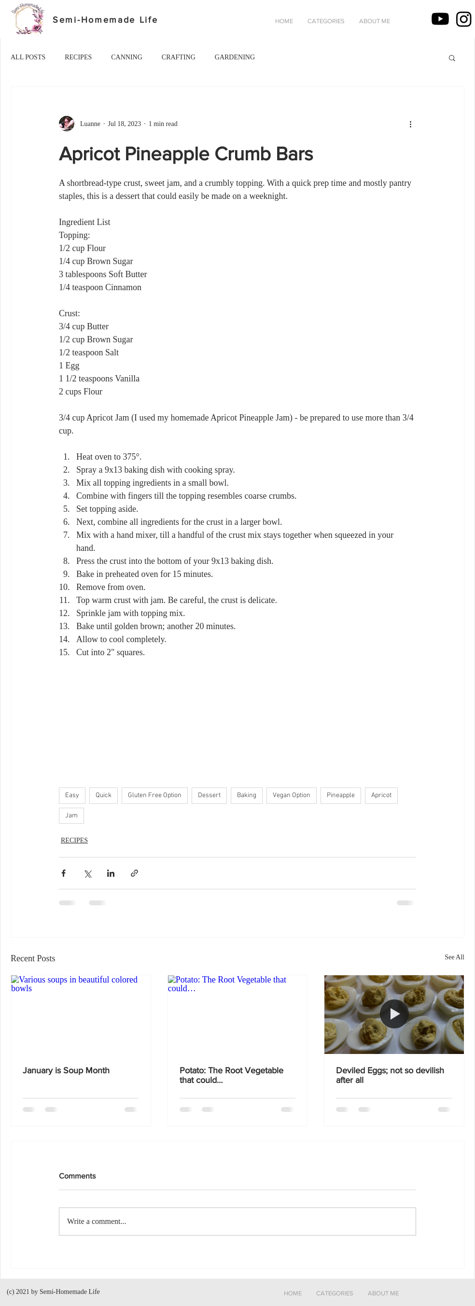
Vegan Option (291, 795)
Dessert (209, 795)
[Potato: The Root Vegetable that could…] (237, 1014)
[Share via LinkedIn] (110, 873)
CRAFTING (179, 57)
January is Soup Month (66, 1070)
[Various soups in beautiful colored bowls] (81, 1014)
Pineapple (341, 795)
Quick (104, 795)
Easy (72, 795)
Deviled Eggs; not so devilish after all (390, 1075)
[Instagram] (464, 19)
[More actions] (410, 123)
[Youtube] (440, 19)
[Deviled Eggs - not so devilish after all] (394, 1014)
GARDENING (235, 57)
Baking (246, 795)
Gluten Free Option (155, 795)
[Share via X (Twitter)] (87, 873)
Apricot (381, 795)
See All (454, 957)
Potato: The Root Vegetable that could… (231, 1075)
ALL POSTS (28, 57)
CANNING (126, 57)
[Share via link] (134, 873)
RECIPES (78, 57)
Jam (71, 816)
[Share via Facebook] (63, 873)
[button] (326, 21)
